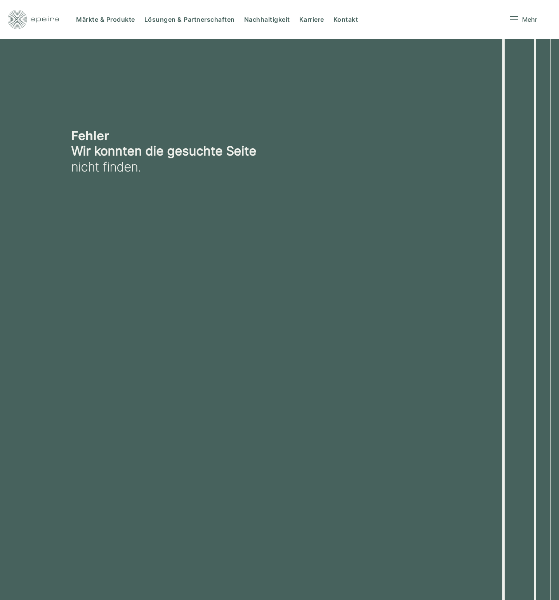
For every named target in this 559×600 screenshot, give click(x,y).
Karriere (311, 19)
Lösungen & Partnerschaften (189, 19)
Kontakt (345, 19)
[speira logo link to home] (33, 19)
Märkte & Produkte (105, 19)
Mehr (529, 19)
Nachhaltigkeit (267, 19)
